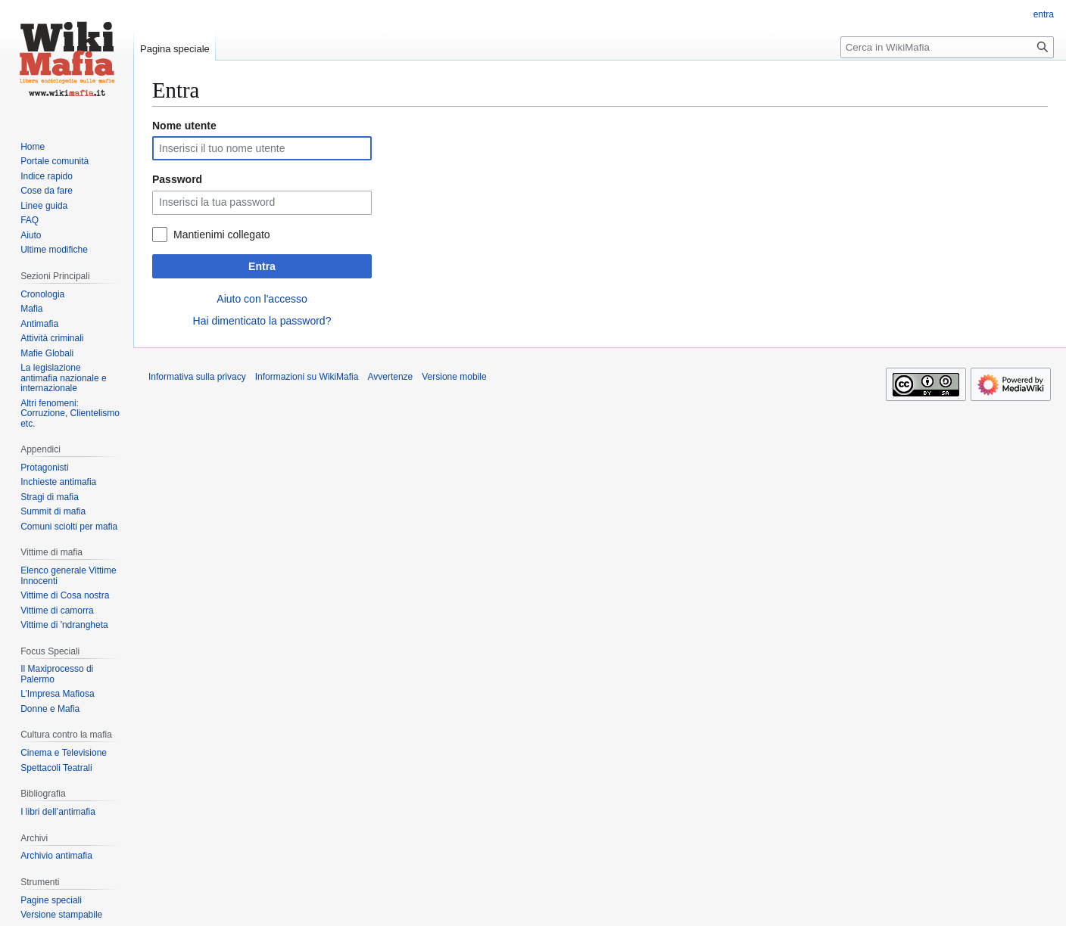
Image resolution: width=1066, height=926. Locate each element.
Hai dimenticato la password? (262, 321)
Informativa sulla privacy (197, 376)
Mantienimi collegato (221, 234)
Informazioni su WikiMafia (307, 376)
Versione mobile (454, 376)
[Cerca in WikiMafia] (947, 47)
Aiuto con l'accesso (262, 299)
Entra (262, 266)
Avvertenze (390, 376)
